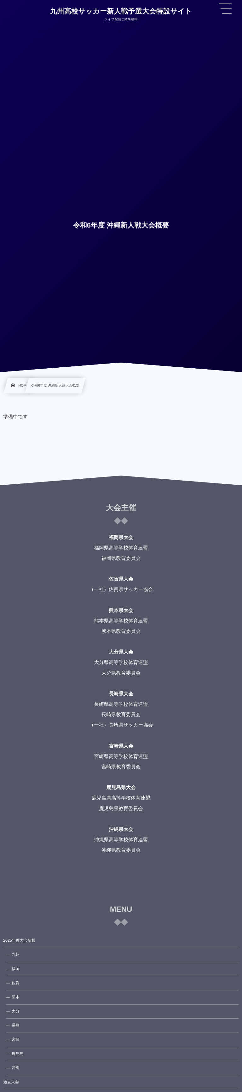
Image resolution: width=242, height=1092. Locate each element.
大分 (16, 1011)
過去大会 (11, 1082)
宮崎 (16, 1039)
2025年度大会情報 (19, 940)
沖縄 (16, 1068)
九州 (16, 954)
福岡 (16, 969)
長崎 (16, 1025)
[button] (225, 8)
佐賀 (16, 983)
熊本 (16, 997)
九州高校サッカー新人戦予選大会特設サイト (121, 11)
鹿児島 (18, 1053)
